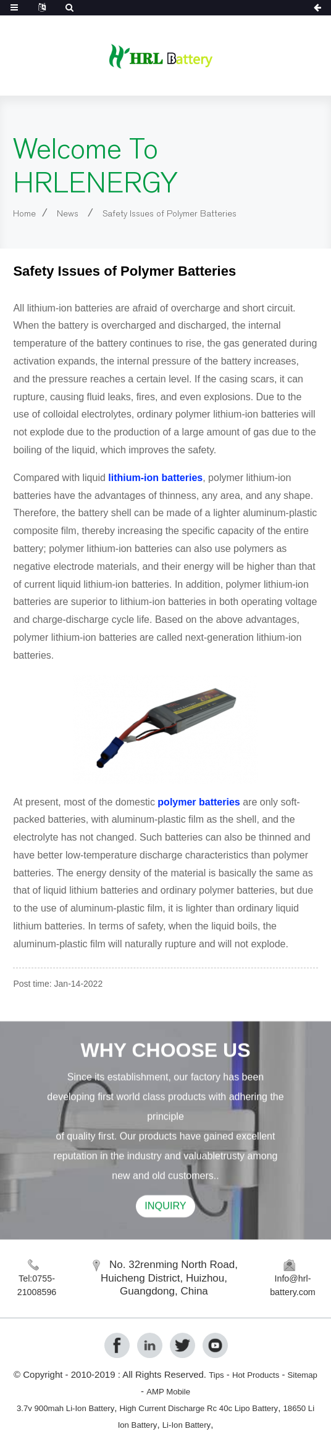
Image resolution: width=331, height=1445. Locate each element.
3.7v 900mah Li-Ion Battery (72, 1407)
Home (27, 213)
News (75, 213)
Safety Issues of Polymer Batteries (192, 213)
